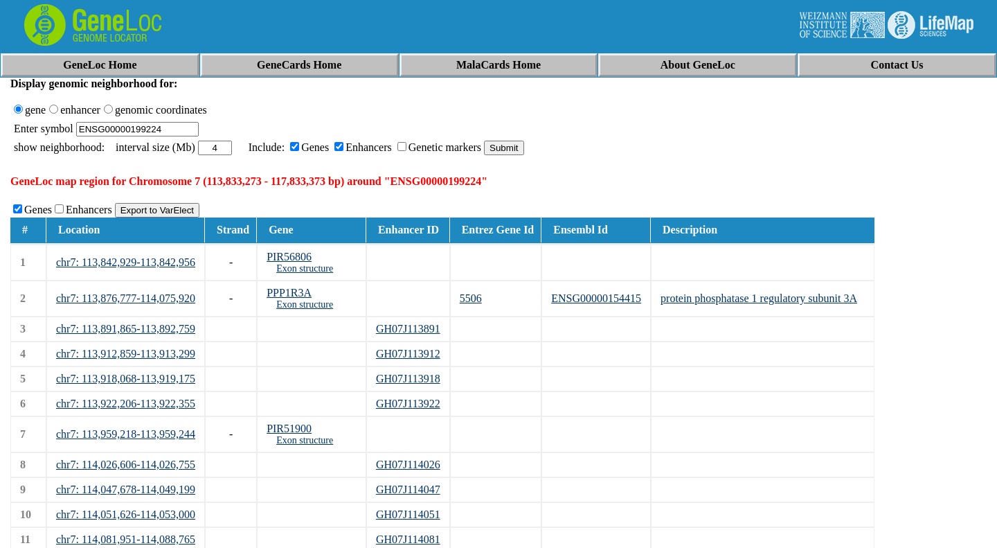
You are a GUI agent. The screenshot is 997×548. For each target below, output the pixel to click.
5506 (471, 298)
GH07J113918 (408, 379)
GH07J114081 (408, 539)
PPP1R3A (289, 293)
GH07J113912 (408, 354)
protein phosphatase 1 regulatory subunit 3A (759, 298)
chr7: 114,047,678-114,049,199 (125, 489)
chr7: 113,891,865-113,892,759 (125, 329)
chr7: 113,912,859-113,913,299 (125, 354)
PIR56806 (289, 257)
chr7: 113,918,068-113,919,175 (125, 379)
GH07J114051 (408, 514)
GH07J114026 (408, 464)
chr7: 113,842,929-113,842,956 (125, 262)
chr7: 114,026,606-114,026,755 (125, 464)
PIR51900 (289, 428)
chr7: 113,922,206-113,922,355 (125, 403)
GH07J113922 (408, 403)
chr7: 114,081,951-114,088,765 (125, 539)
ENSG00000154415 (596, 298)
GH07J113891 (408, 329)
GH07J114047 (408, 489)
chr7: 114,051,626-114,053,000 (125, 514)
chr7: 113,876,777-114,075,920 (125, 298)
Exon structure (304, 268)
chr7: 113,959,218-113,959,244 (125, 434)
